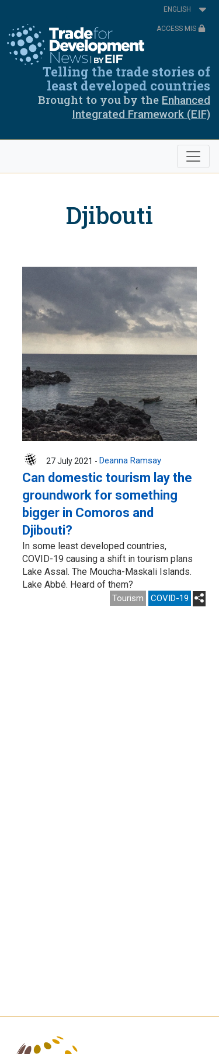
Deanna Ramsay (130, 460)
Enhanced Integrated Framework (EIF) (141, 107)
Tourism (128, 598)
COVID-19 (170, 598)
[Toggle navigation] (193, 156)
